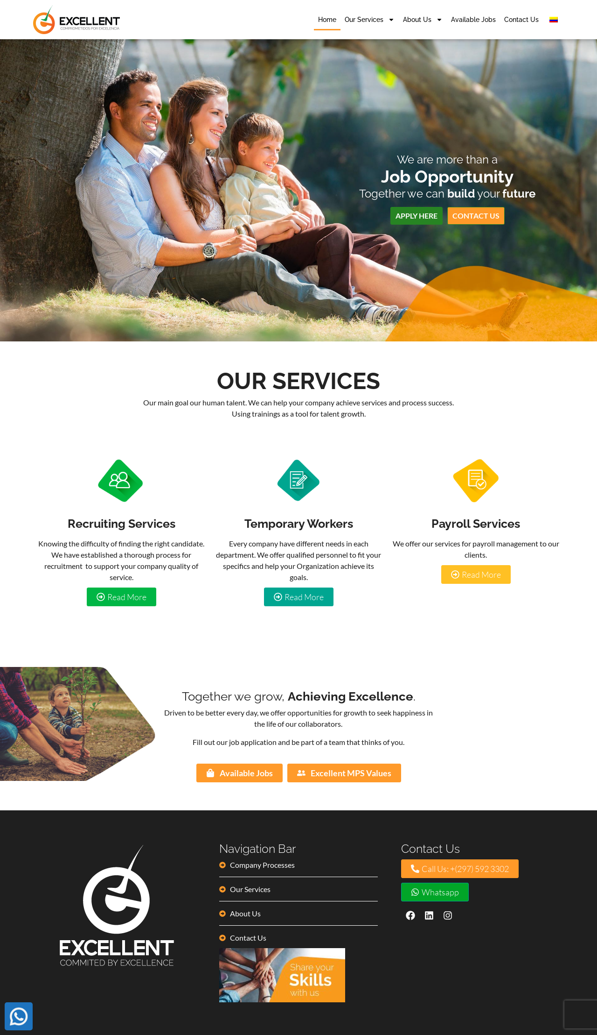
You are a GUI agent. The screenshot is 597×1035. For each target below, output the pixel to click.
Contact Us (521, 19)
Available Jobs (473, 19)
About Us (423, 20)
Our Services (370, 20)
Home (327, 19)
